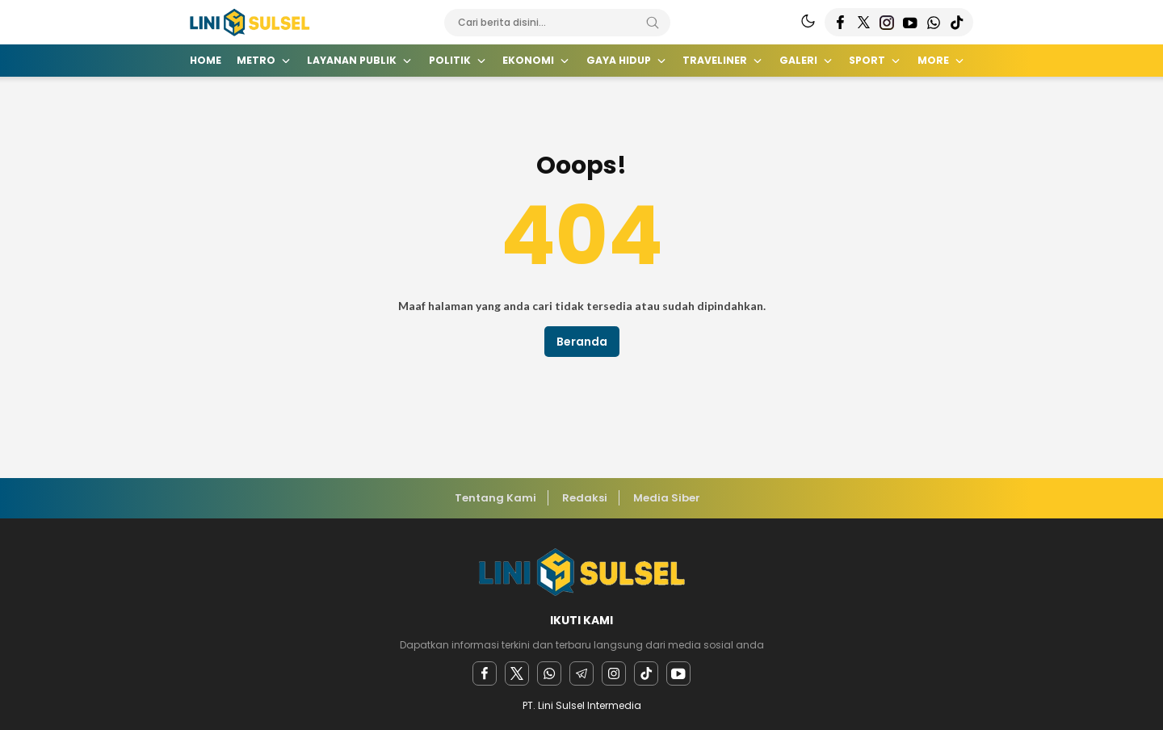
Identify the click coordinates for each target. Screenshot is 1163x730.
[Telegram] (581, 673)
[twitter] (517, 673)
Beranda (581, 342)
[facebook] (484, 673)
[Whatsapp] (549, 673)
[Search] (652, 22)
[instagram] (614, 673)
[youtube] (678, 673)
